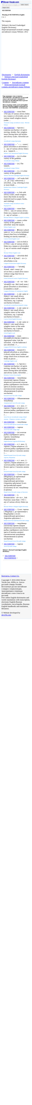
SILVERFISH (9, 111)
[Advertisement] (16, 53)
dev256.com (6, 615)
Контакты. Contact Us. (10, 576)
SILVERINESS (10, 558)
